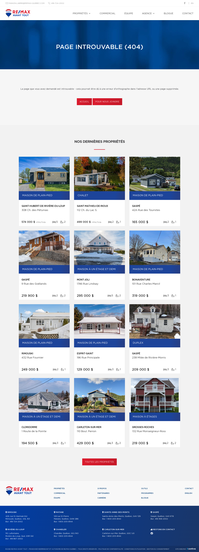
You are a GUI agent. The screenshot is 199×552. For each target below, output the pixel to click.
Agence (147, 13)
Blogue (168, 13)
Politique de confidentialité (110, 549)
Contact (187, 13)
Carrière (102, 498)
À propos (102, 488)
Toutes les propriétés (99, 462)
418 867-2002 (16, 539)
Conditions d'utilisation (134, 549)
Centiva (191, 549)
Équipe (128, 13)
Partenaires (103, 493)
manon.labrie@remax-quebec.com (26, 3)
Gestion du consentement (158, 549)
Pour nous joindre (107, 102)
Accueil (84, 102)
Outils (144, 488)
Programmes (147, 493)
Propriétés (80, 13)
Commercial (107, 13)
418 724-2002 (16, 522)
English (188, 493)
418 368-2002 (161, 519)
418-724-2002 (57, 3)
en (192, 3)
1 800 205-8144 (65, 522)
